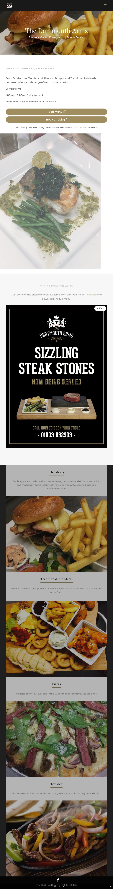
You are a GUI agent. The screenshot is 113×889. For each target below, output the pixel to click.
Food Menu (55, 111)
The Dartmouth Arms (56, 31)
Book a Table (55, 119)
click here (93, 294)
